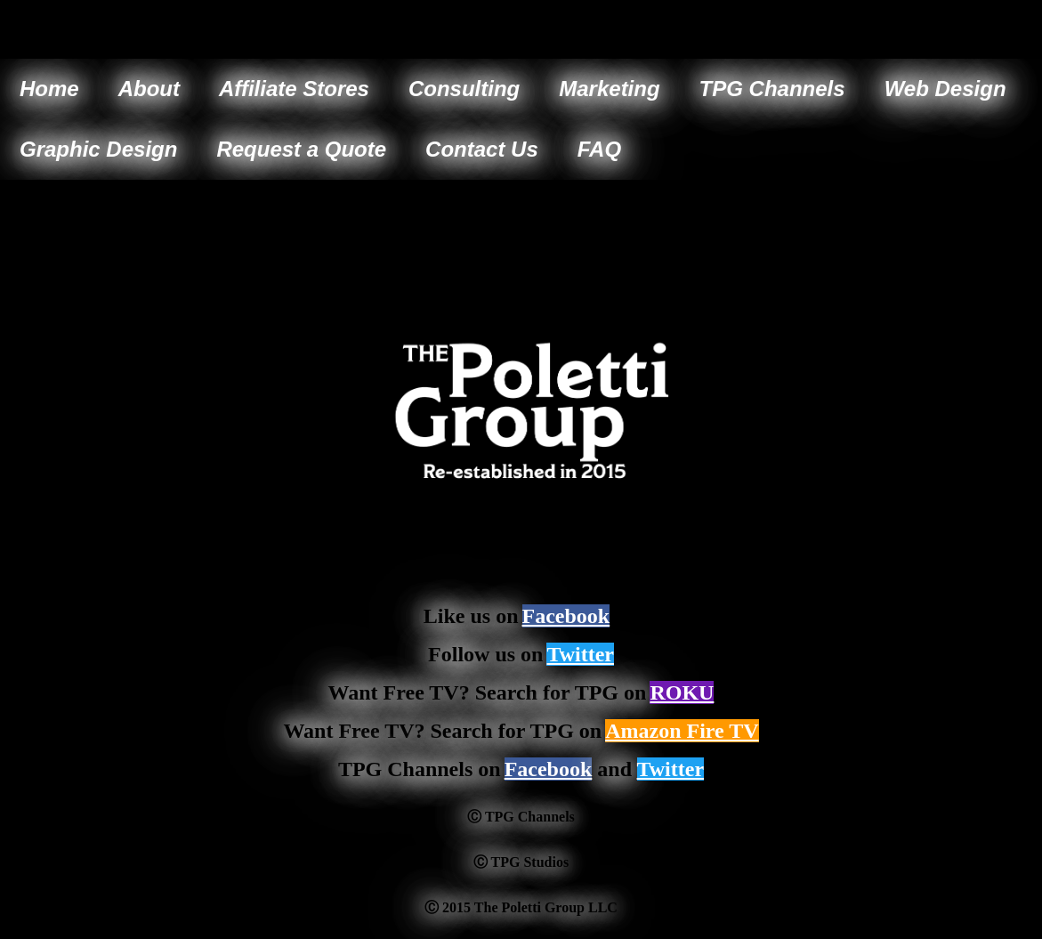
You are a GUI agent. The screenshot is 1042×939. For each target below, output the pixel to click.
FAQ (599, 149)
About (149, 89)
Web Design (945, 89)
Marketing (609, 89)
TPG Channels (772, 89)
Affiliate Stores (294, 89)
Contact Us (481, 149)
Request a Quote (301, 149)
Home (49, 89)
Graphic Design (98, 149)
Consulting (464, 89)
